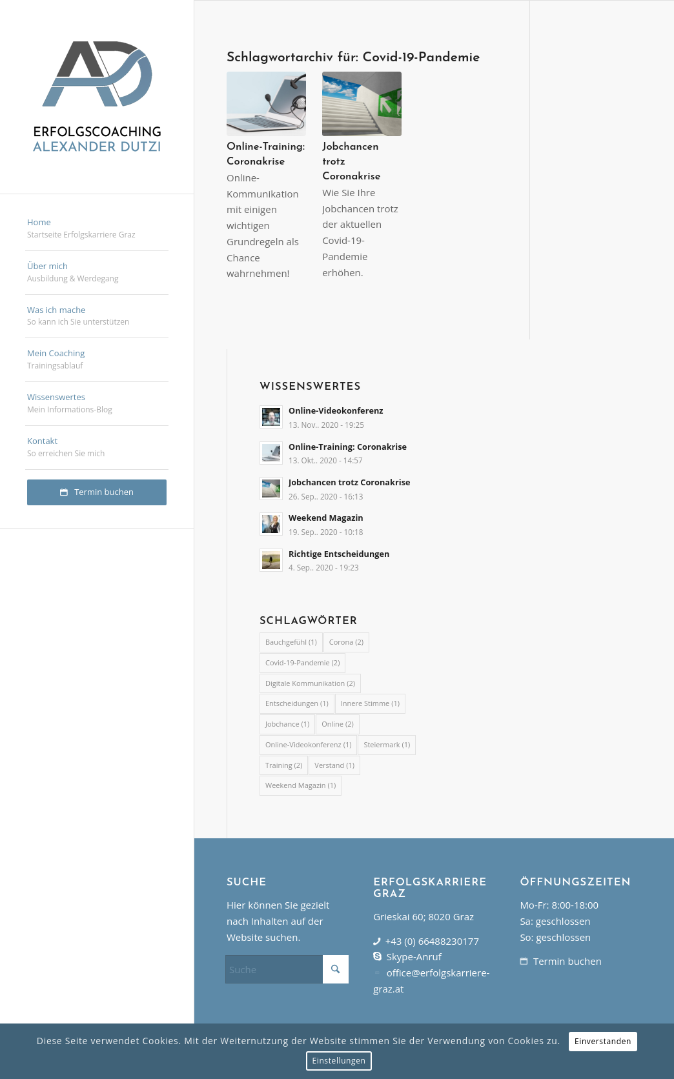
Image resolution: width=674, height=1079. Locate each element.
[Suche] (287, 969)
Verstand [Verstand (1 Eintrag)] (334, 765)
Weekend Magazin (326, 517)
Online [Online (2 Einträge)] (337, 724)
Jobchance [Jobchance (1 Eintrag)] (287, 724)
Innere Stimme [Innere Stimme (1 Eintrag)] (370, 703)
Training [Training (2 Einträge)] (283, 765)
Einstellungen (339, 1060)
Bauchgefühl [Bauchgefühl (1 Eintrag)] (291, 642)
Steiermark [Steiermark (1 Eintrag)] (386, 744)
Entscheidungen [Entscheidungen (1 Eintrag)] (297, 703)
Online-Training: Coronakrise (348, 446)
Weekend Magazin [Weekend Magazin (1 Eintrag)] (300, 785)
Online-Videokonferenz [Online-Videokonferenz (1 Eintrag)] (308, 744)
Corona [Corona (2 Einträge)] (346, 642)
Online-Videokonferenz (336, 410)
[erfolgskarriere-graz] (97, 97)
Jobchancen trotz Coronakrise (350, 482)
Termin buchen (567, 960)
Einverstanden (603, 1041)
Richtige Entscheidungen (339, 554)
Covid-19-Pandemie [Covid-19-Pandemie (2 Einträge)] (302, 662)
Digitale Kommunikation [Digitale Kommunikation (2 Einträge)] (310, 683)
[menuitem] (96, 229)
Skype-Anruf (414, 956)
